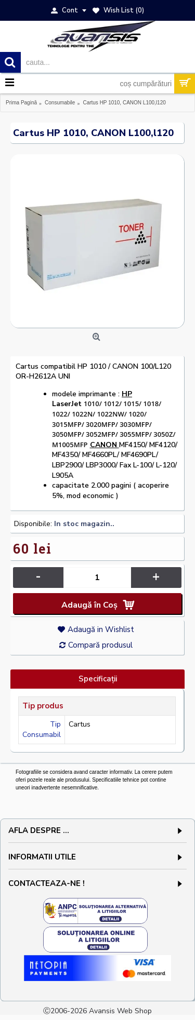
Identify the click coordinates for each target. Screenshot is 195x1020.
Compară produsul (100, 645)
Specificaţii (98, 679)
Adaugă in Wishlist (101, 629)
